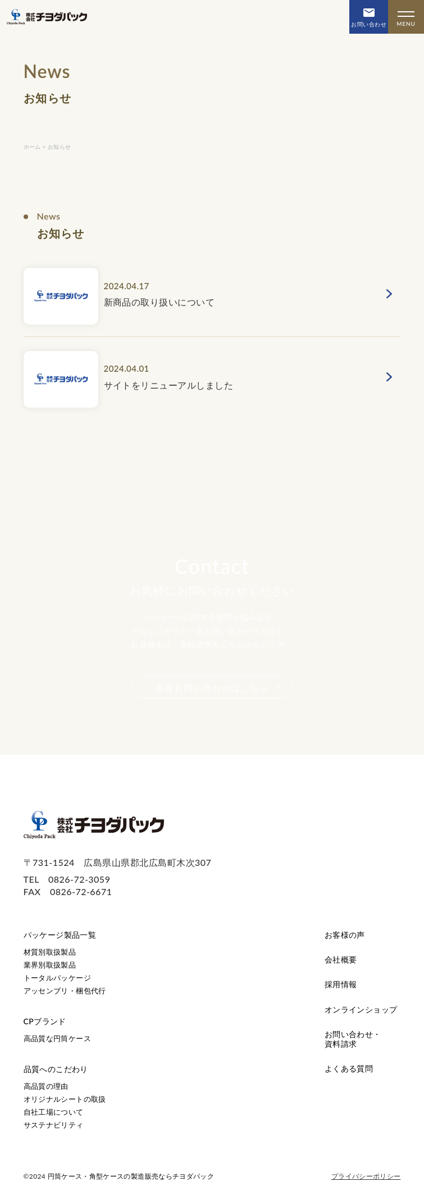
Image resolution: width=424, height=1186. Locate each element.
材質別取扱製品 (50, 951)
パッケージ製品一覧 (60, 934)
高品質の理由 (46, 1086)
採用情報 (341, 984)
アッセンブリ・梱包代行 (65, 990)
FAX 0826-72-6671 (68, 891)
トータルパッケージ (58, 977)
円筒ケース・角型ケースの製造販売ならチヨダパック (131, 1176)
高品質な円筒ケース (58, 1038)
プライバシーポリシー (366, 1176)
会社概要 (341, 959)
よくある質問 (349, 1068)
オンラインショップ (361, 1009)
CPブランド (45, 1021)
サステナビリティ (54, 1124)
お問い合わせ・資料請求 (353, 1038)
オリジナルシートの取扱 (65, 1098)
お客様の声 (345, 934)
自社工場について (54, 1111)
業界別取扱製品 (50, 964)
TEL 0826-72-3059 (67, 879)
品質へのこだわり (56, 1069)
